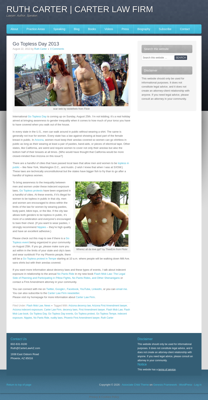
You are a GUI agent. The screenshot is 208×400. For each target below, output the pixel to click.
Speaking (59, 29)
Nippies (41, 227)
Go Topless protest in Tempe (39, 258)
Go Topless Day (37, 116)
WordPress (185, 384)
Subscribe (165, 29)
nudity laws (57, 317)
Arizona (39, 139)
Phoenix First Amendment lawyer (82, 317)
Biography (144, 29)
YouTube (85, 289)
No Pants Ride (65, 273)
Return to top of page (18, 384)
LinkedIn (97, 289)
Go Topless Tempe (106, 313)
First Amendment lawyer (92, 309)
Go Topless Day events (60, 313)
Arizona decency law (79, 305)
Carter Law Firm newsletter (63, 293)
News (47, 305)
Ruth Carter (40, 49)
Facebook (72, 289)
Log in (198, 384)
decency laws (70, 309)
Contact (185, 29)
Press (125, 29)
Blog (76, 29)
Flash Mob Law (35, 305)
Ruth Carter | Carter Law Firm (79, 9)
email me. (122, 289)
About (14, 29)
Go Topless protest (85, 313)
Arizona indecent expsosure (28, 309)
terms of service (167, 369)
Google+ (60, 289)
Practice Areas (36, 29)
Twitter (50, 289)
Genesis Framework (165, 384)
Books (92, 29)
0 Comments (57, 49)
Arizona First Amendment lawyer (109, 305)
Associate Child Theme (135, 384)
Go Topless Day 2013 (36, 43)
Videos (108, 29)
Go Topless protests (31, 190)
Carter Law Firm (85, 297)
